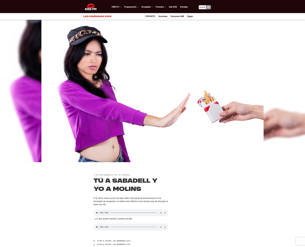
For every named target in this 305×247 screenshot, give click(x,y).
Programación (135, 7)
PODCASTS (151, 16)
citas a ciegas (104, 244)
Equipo (189, 16)
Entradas (186, 7)
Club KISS (175, 7)
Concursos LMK (177, 16)
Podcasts (164, 7)
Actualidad (150, 7)
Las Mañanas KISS (121, 241)
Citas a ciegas (104, 241)
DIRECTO (121, 7)
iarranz (126, 175)
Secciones (163, 16)
